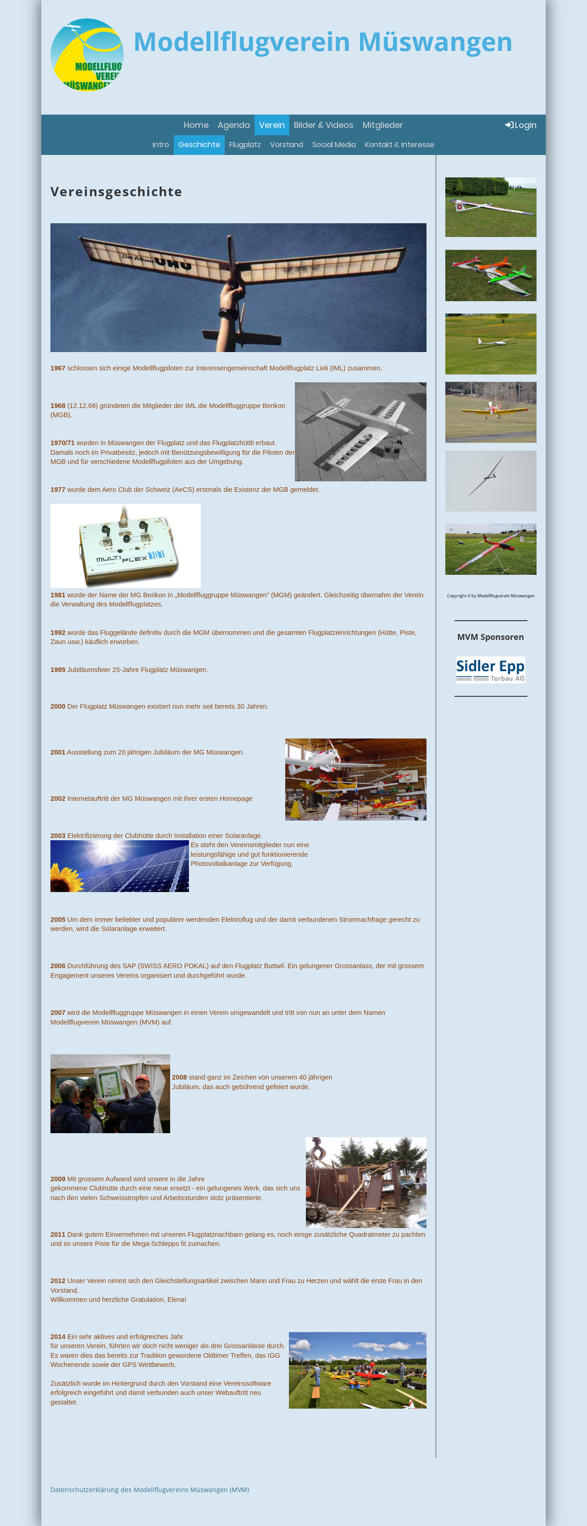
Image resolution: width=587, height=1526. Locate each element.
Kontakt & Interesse (399, 144)
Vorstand (286, 144)
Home (196, 125)
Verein (272, 125)
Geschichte (199, 144)
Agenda (234, 125)
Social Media (334, 144)
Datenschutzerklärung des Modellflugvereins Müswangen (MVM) (149, 1489)
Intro (161, 144)
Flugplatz (245, 144)
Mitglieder (383, 125)
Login (520, 125)
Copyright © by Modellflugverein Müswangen (491, 596)
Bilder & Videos (324, 125)
